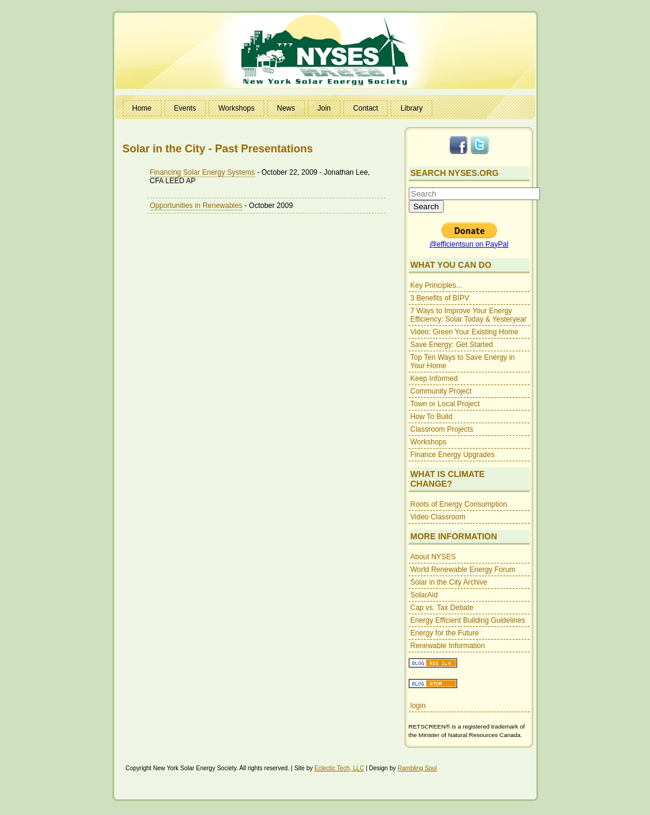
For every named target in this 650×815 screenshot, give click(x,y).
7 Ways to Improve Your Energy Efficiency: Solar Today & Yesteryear (469, 315)
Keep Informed (434, 378)
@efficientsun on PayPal (469, 244)
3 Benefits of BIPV (440, 298)
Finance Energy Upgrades (453, 454)
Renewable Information (448, 645)
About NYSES (433, 557)
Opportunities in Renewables (196, 205)
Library (411, 108)
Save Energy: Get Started (452, 344)
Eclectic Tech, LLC (339, 768)
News (286, 108)
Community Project (441, 391)
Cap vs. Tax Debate (442, 607)
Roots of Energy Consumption (459, 504)
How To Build (432, 416)
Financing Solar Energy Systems (202, 172)
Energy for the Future (445, 633)
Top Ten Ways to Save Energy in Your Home (463, 361)
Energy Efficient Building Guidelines (468, 620)
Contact (365, 108)
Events (185, 108)
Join (324, 108)
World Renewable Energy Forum (463, 569)
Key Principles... (437, 285)
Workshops (236, 108)
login (418, 705)
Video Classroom (438, 517)
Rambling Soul (417, 768)
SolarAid (424, 595)
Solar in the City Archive (449, 582)
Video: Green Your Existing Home (465, 332)
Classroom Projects (442, 429)
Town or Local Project (445, 404)
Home (142, 108)
